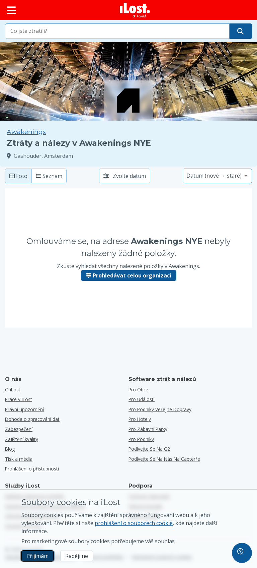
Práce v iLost (18, 399)
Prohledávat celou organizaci (128, 275)
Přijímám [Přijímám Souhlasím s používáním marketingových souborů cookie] (37, 556)
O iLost (12, 389)
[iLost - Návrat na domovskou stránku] (135, 10)
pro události (141, 399)
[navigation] (242, 553)
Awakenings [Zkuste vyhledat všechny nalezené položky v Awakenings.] (26, 132)
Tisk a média (18, 459)
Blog (10, 449)
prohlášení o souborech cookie (134, 523)
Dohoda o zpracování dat (32, 419)
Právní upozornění (24, 409)
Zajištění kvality (21, 439)
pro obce (138, 389)
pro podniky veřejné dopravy (159, 409)
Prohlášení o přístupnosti (32, 468)
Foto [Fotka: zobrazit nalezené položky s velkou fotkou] (18, 176)
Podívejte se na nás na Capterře (164, 459)
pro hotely (139, 419)
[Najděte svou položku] (240, 31)
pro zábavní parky (147, 429)
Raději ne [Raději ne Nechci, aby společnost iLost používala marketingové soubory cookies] (76, 556)
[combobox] (117, 31)
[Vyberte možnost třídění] (217, 176)
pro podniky (141, 439)
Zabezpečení (18, 429)
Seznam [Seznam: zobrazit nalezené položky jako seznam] (49, 176)
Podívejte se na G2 (149, 449)
